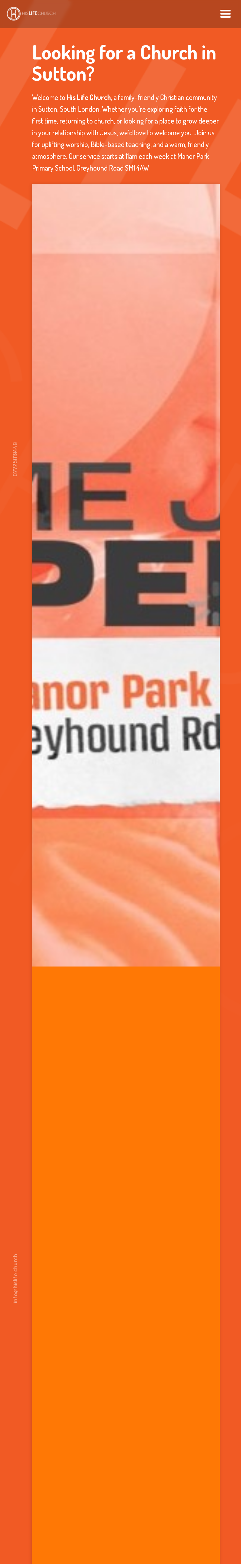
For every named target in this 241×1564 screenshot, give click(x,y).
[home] (29, 12)
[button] (226, 14)
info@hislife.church (15, 1278)
